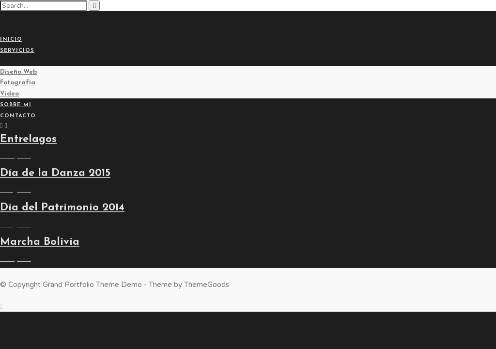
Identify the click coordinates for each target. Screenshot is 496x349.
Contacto (18, 116)
